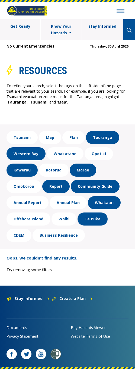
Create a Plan (72, 298)
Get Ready (20, 26)
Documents (17, 327)
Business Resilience (59, 235)
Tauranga (102, 137)
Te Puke (93, 218)
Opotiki (99, 153)
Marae (83, 170)
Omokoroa (24, 186)
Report (56, 186)
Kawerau (22, 170)
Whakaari (104, 202)
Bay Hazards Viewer (88, 327)
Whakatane (65, 153)
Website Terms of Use (90, 336)
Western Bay (26, 153)
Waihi (64, 218)
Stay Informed (102, 26)
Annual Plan (68, 202)
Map (50, 137)
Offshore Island (28, 218)
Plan (73, 137)
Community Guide (95, 186)
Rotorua (54, 170)
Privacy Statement (22, 336)
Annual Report (27, 202)
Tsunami (22, 137)
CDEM (19, 235)
